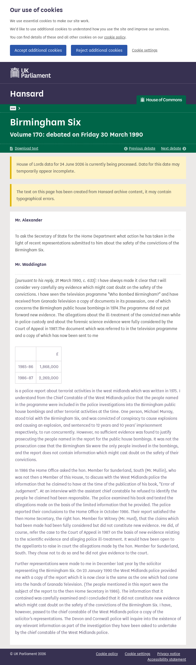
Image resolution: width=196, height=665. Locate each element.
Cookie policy (107, 654)
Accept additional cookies (38, 50)
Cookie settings (144, 50)
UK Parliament (21, 108)
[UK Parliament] (31, 72)
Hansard (27, 93)
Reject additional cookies (99, 50)
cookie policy (114, 37)
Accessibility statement (167, 659)
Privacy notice (168, 654)
